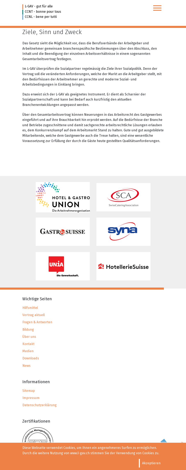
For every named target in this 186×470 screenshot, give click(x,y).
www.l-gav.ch (80, 453)
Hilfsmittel (30, 308)
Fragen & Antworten (37, 322)
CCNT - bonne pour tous (43, 12)
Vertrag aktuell (33, 315)
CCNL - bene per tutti (41, 17)
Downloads (30, 358)
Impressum (31, 398)
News (26, 366)
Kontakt (28, 344)
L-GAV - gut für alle (39, 6)
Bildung (28, 329)
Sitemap (28, 391)
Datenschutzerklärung (39, 405)
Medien (28, 351)
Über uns (29, 337)
